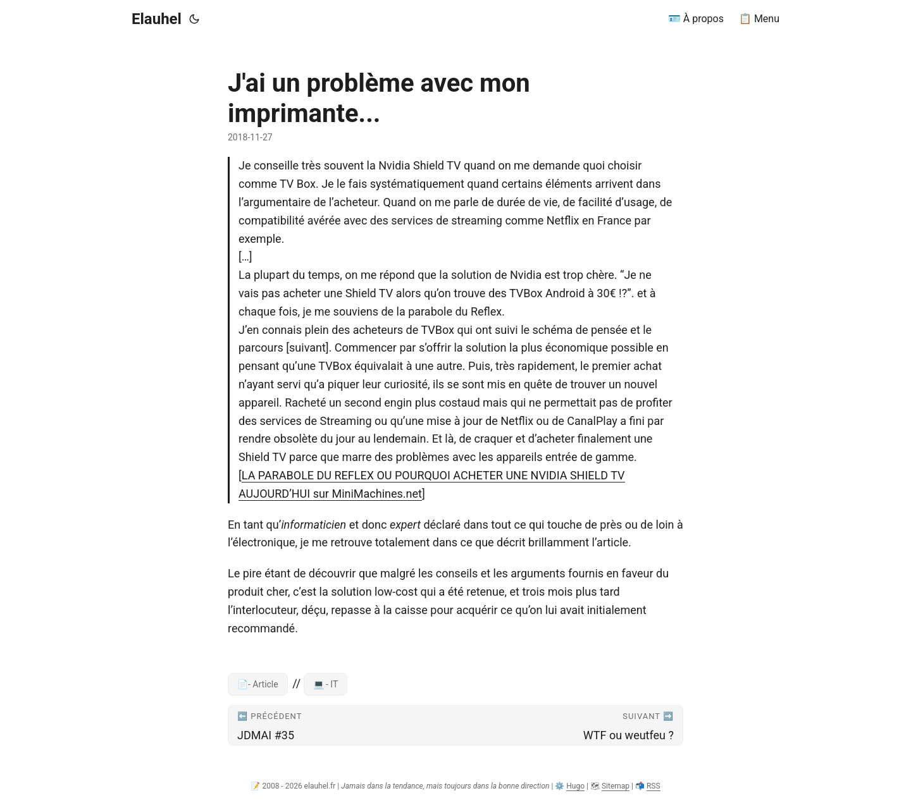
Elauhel (157, 19)
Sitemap (615, 786)
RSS (653, 786)
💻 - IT (325, 684)
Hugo (575, 786)
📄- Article (257, 684)
